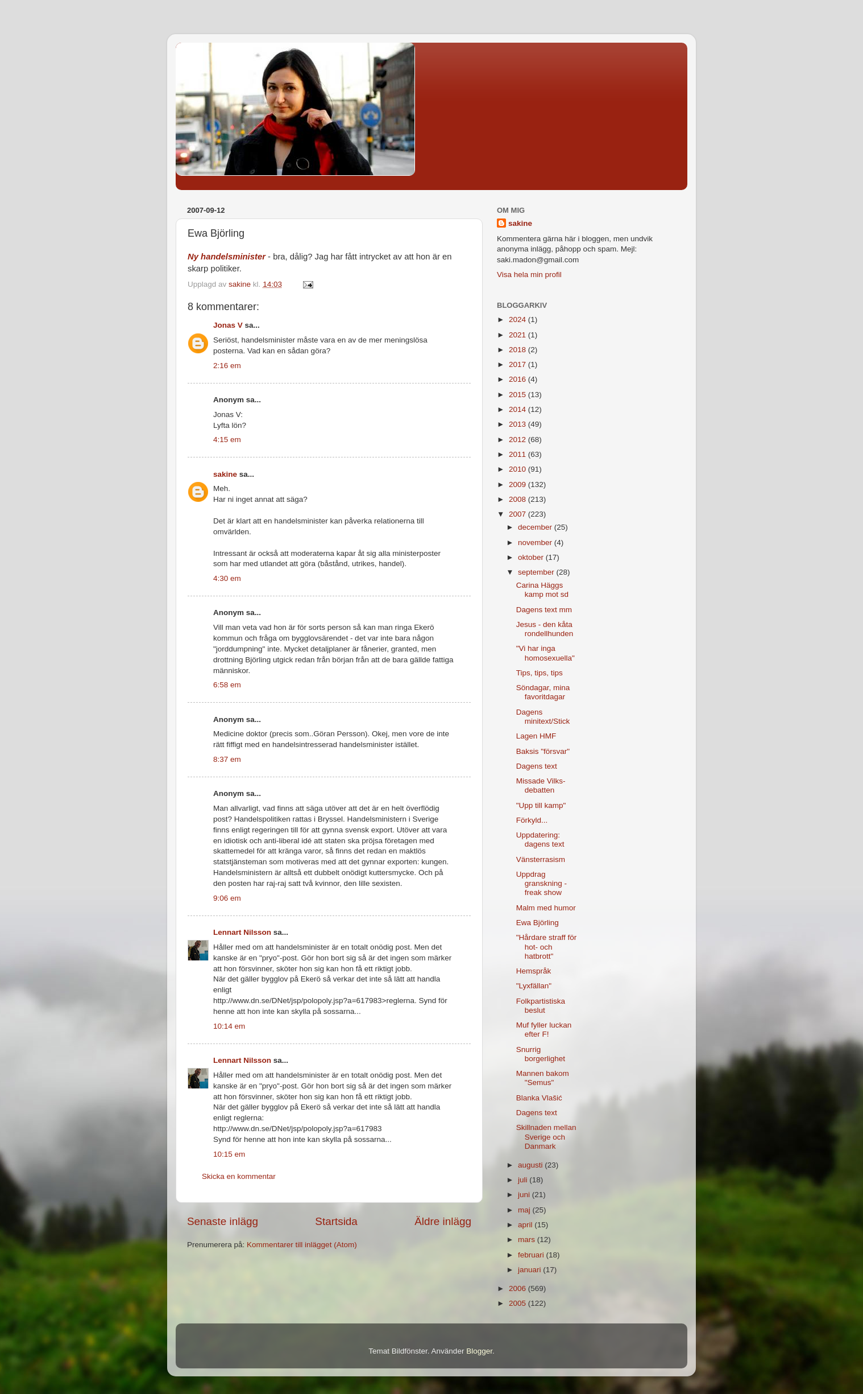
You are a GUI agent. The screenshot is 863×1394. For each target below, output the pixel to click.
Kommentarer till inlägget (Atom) (302, 1244)
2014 (518, 409)
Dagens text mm (544, 609)
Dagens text (536, 766)
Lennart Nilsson (242, 932)
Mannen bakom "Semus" (542, 1078)
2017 (518, 364)
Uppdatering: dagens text (540, 839)
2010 (518, 469)
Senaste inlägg (222, 1221)
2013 (518, 424)
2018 (518, 349)
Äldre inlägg (442, 1221)
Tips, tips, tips (539, 673)
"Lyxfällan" (533, 985)
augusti (531, 1165)
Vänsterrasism (540, 859)
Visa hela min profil (529, 274)
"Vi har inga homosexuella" (545, 653)
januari (530, 1269)
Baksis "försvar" (543, 751)
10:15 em (229, 1154)
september (537, 572)
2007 (518, 514)
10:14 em (229, 1026)
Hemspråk (533, 971)
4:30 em (227, 578)
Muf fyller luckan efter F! (544, 1029)
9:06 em (227, 898)
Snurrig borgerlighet (540, 1054)
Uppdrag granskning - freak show (541, 883)
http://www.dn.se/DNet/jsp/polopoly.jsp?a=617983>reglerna (313, 1000)
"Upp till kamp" (541, 805)
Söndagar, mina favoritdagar (543, 692)
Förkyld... (532, 820)
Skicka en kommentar (239, 1176)
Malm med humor (546, 908)
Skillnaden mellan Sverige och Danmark (546, 1136)
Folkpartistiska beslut (540, 1005)
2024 (518, 319)
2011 (518, 454)
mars (527, 1239)
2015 (518, 394)
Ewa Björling (537, 922)
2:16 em (227, 365)
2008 (518, 499)
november (536, 542)
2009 (518, 484)
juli (523, 1180)
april (526, 1224)
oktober (532, 557)
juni (525, 1194)
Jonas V (228, 325)
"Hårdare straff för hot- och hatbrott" (546, 946)
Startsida (336, 1221)
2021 (518, 335)
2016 (518, 379)
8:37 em (227, 759)
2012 (518, 439)
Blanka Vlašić (539, 1098)
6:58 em (227, 684)
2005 (518, 1303)
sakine (225, 474)
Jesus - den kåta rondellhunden (545, 629)
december (536, 527)
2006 (518, 1288)
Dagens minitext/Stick (543, 716)
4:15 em (227, 439)
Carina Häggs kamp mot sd (542, 590)
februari (532, 1255)
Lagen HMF (536, 736)
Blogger (479, 1351)
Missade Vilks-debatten (541, 785)
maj (525, 1210)
